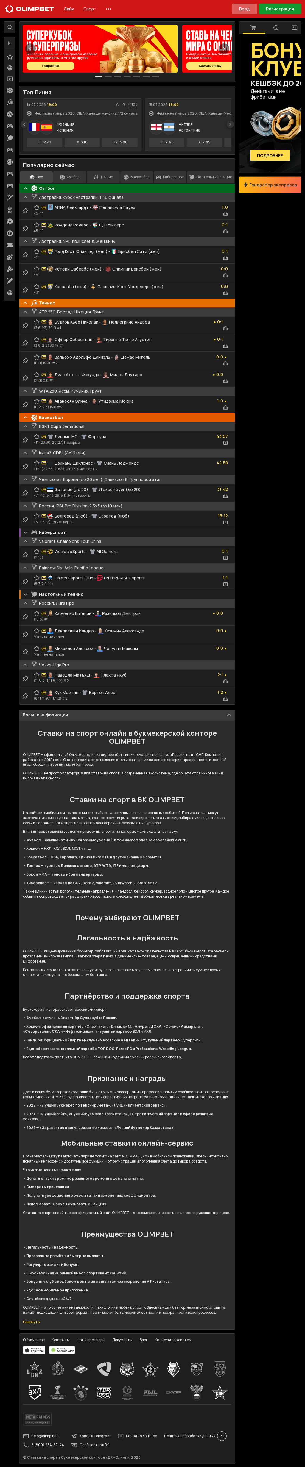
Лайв (69, 9)
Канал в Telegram (91, 1436)
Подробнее (270, 155)
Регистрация (280, 9)
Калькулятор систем (173, 1339)
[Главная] (29, 9)
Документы (122, 1339)
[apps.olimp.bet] (34, 1350)
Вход (244, 9)
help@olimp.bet (40, 1436)
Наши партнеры (91, 1339)
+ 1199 (133, 104)
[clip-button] (25, 211)
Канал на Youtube (137, 1436)
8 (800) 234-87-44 (43, 1445)
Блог (144, 1339)
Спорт (90, 9)
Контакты (61, 1339)
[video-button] (225, 442)
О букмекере (34, 1339)
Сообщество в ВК (90, 1445)
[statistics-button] (123, 104)
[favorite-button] (117, 104)
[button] (10, 43)
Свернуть (31, 1322)
